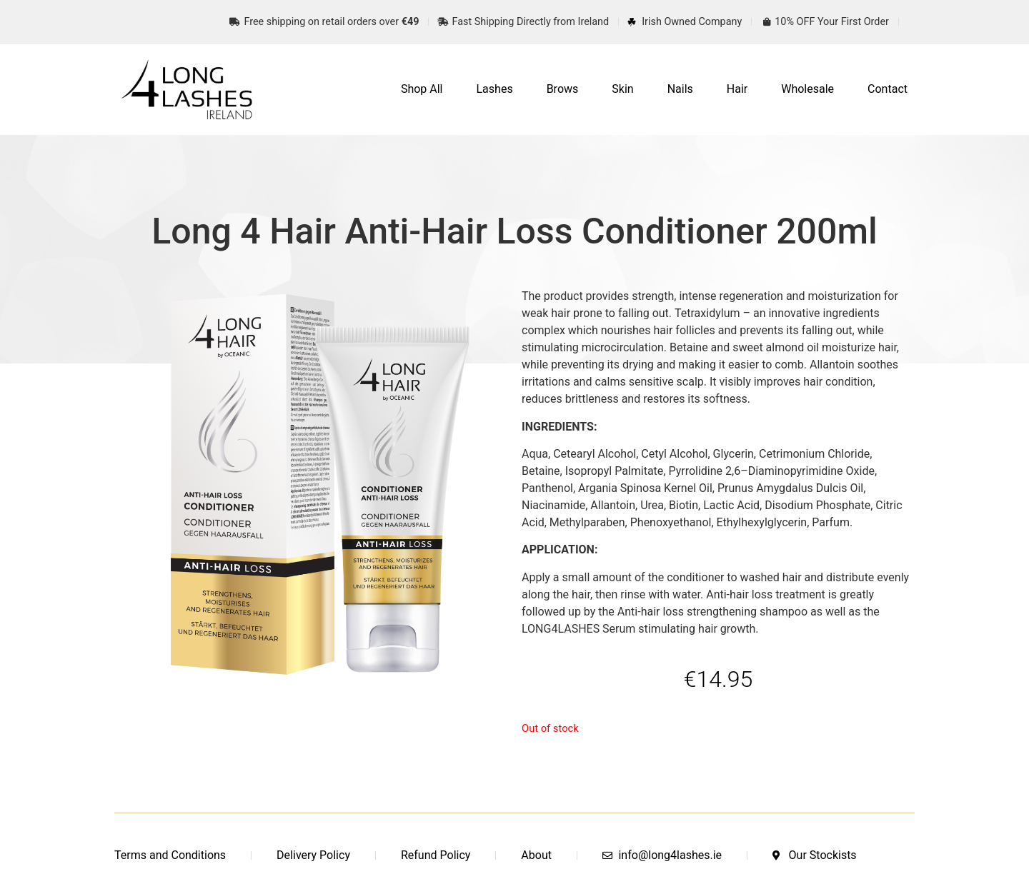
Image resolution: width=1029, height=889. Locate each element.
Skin (622, 89)
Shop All (422, 89)
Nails (680, 89)
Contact (888, 89)
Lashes (495, 89)
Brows (563, 89)
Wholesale (807, 89)
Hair (737, 89)
